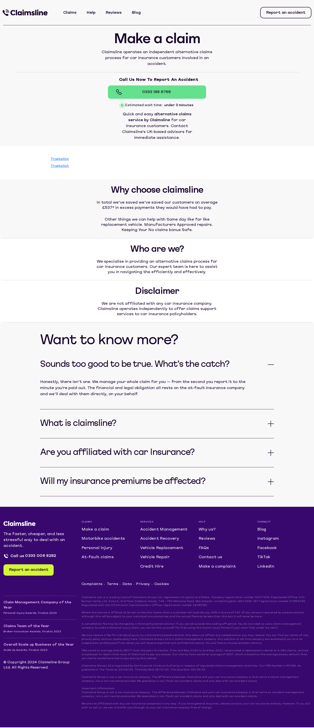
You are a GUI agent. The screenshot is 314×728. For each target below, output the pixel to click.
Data (127, 585)
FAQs (204, 548)
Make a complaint (217, 567)
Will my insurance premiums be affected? (122, 482)
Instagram (268, 539)
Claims (70, 13)
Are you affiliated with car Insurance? (117, 453)
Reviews (114, 13)
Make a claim (95, 530)
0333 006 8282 (40, 556)
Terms (112, 585)
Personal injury (97, 548)
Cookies (162, 585)
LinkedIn (266, 567)
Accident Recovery (159, 539)
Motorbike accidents (103, 539)
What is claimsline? (78, 424)
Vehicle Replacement (161, 548)
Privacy (143, 585)
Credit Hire (152, 567)
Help (91, 13)
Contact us (210, 558)
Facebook (267, 548)
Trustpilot (60, 159)
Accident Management (164, 530)
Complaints (92, 585)
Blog (136, 13)
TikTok (263, 558)
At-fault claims (98, 558)
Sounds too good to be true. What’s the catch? (134, 365)
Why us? (207, 530)
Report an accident (285, 13)
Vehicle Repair (155, 558)
